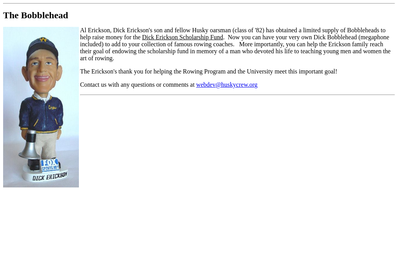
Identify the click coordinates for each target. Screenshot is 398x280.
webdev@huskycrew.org (227, 84)
